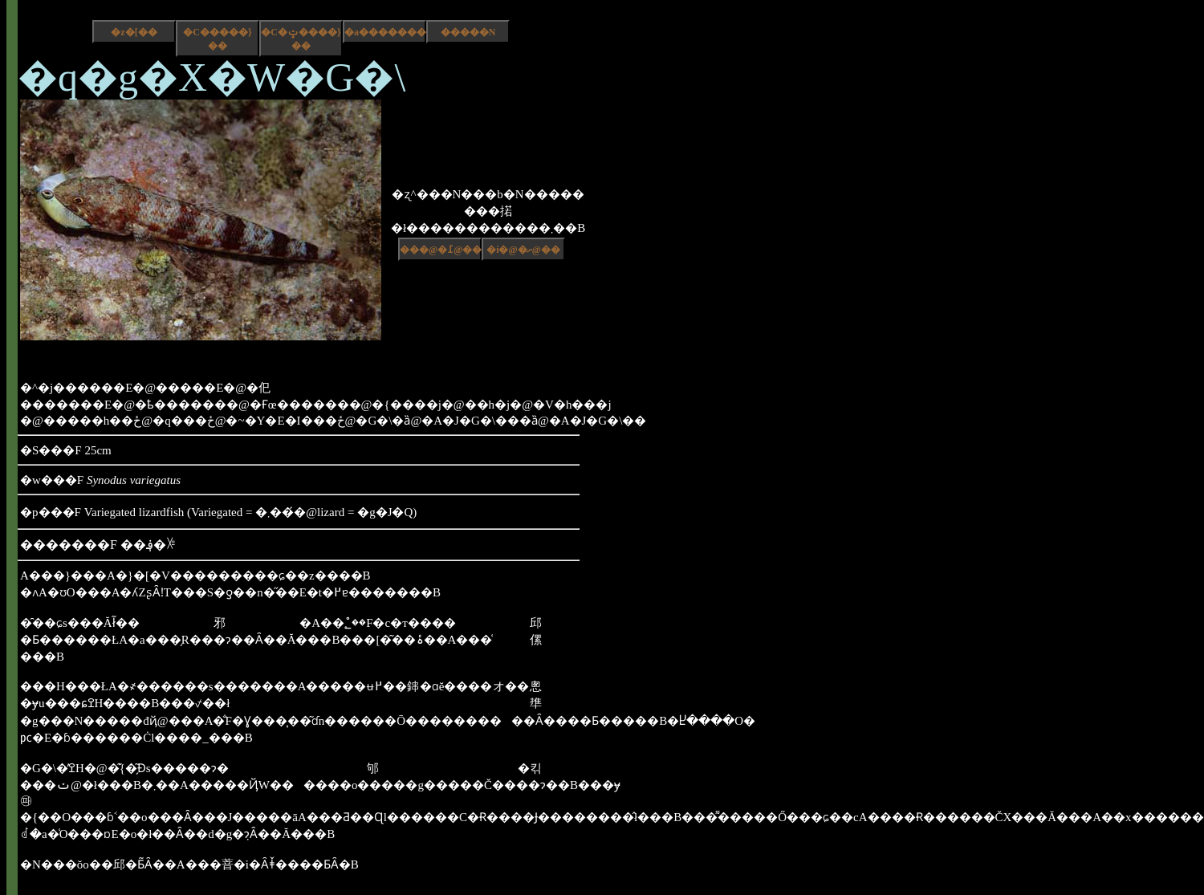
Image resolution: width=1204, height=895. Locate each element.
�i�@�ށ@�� (523, 249)
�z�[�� (134, 32)
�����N (468, 32)
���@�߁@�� (441, 249)
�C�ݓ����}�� (300, 38)
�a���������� (385, 32)
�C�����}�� (217, 38)
